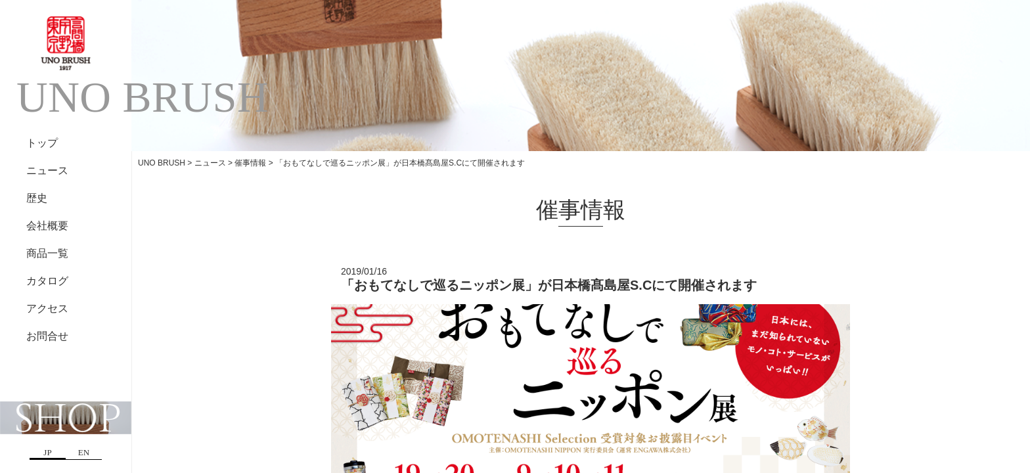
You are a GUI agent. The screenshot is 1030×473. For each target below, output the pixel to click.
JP (47, 452)
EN (83, 452)
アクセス (47, 308)
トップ (42, 142)
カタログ (47, 280)
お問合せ (47, 336)
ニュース (47, 170)
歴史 (36, 198)
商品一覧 (47, 253)
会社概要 (47, 225)
